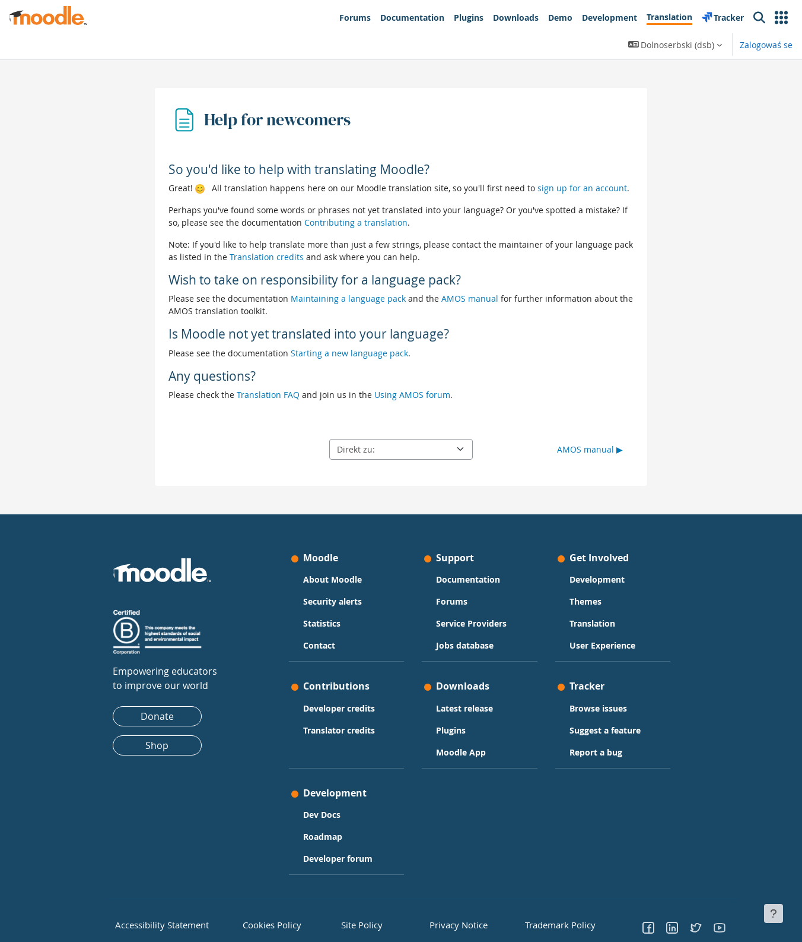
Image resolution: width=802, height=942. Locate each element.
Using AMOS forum (412, 394)
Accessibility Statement (153, 923)
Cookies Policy (266, 923)
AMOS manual (469, 298)
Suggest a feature (605, 730)
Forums (451, 601)
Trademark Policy (553, 923)
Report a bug (595, 752)
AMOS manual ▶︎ (590, 449)
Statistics (321, 623)
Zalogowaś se (766, 44)
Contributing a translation (356, 222)
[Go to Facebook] (648, 927)
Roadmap (322, 836)
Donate (157, 716)
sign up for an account (582, 188)
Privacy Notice (449, 923)
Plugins (451, 730)
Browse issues (598, 708)
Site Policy (357, 923)
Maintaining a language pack (348, 298)
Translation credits (267, 257)
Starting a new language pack (349, 353)
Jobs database (465, 645)
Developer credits (339, 708)
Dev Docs (321, 814)
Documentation (468, 579)
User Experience (602, 645)
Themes (585, 601)
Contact (319, 645)
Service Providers (471, 623)
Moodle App (461, 752)
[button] (781, 18)
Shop (156, 745)
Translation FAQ (268, 394)
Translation (592, 623)
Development (597, 579)
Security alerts (332, 601)
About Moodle (332, 579)
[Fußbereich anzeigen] (773, 913)
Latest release (464, 708)
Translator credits (339, 730)
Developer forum (338, 858)
